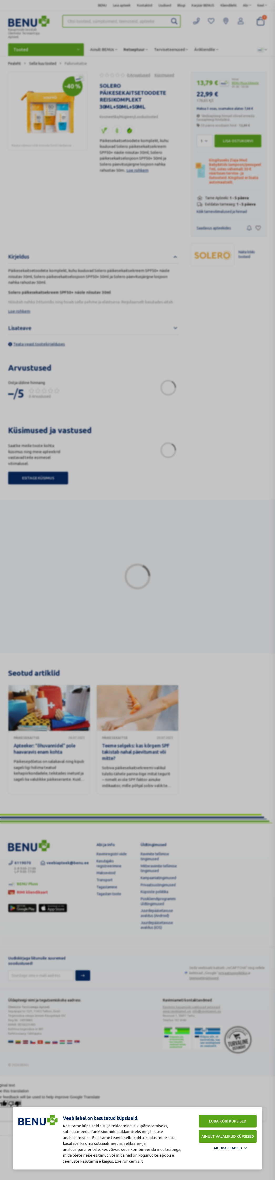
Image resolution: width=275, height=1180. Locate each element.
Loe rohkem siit (129, 1161)
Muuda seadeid (228, 1148)
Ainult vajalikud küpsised (227, 1136)
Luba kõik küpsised (227, 1121)
